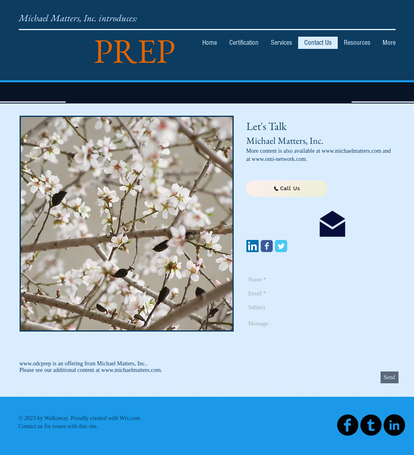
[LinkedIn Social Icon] (252, 246)
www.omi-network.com (279, 159)
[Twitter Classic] (281, 246)
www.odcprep (35, 363)
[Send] (390, 377)
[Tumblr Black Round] (371, 425)
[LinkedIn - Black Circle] (394, 425)
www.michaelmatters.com (131, 370)
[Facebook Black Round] (348, 425)
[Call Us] (287, 188)
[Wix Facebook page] (267, 246)
